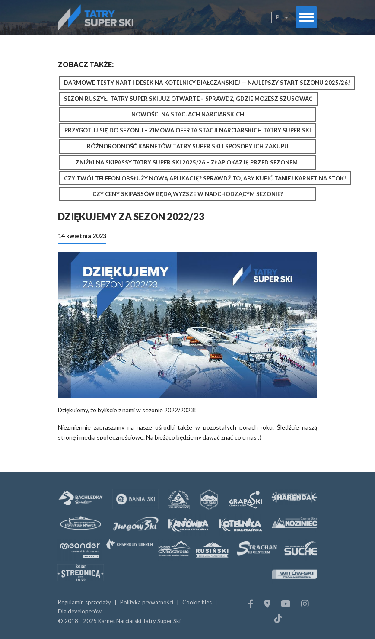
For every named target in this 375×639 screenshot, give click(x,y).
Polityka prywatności (146, 602)
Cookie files (197, 602)
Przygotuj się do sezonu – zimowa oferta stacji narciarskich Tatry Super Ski (187, 130)
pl (279, 17)
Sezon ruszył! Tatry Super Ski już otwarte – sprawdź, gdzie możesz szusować (188, 98)
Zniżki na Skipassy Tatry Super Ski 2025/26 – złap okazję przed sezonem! (188, 162)
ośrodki (166, 427)
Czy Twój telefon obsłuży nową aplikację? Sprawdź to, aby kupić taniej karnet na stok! (205, 178)
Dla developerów (80, 611)
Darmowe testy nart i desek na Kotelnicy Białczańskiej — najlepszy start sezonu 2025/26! (207, 82)
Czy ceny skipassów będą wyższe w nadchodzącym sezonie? (187, 193)
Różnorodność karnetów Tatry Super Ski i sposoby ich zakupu (188, 146)
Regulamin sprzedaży (84, 602)
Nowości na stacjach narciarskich (187, 114)
